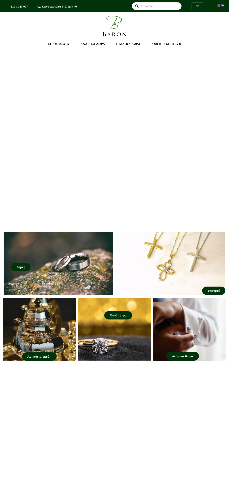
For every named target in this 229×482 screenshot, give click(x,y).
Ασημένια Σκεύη (166, 44)
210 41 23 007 (19, 6)
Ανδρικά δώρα (182, 356)
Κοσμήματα (58, 44)
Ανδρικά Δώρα (92, 44)
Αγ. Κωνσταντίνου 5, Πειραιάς (57, 6)
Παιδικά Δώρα (128, 44)
